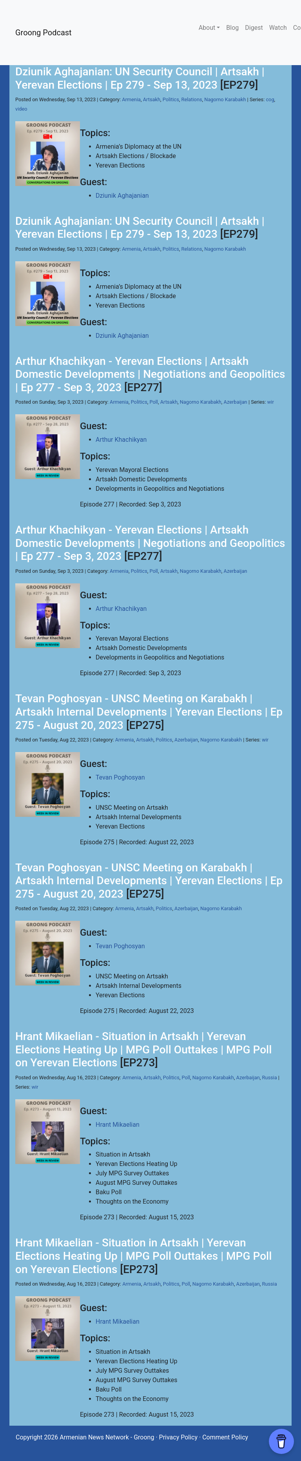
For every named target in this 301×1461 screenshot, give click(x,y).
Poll (153, 402)
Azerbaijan (235, 402)
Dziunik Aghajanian (122, 195)
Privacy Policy (178, 1437)
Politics (171, 99)
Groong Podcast (43, 32)
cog (270, 99)
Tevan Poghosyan (120, 777)
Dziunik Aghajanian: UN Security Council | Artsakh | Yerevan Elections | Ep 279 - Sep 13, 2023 (140, 78)
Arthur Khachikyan (121, 439)
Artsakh (151, 99)
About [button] (207, 27)
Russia (269, 1077)
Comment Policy (225, 1437)
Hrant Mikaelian (118, 1124)
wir (270, 402)
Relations (191, 99)
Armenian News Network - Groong (107, 1437)
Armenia (131, 99)
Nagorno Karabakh (225, 99)
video (21, 109)
